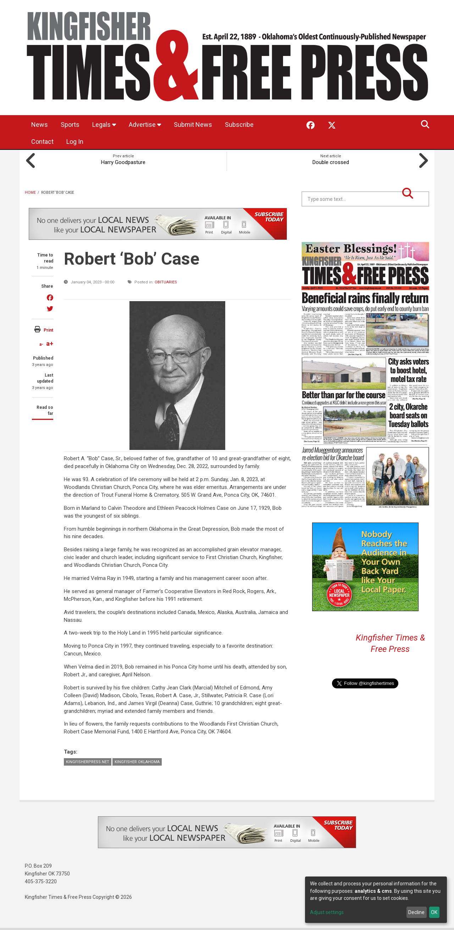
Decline (416, 912)
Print (48, 330)
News (39, 124)
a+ (49, 343)
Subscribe (239, 124)
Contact (42, 141)
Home (30, 193)
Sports (70, 124)
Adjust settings (327, 912)
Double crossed (330, 162)
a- (41, 344)
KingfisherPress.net (87, 762)
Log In (74, 141)
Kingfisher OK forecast (415, 224)
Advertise (145, 124)
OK (434, 912)
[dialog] (376, 900)
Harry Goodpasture (123, 162)
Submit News (193, 124)
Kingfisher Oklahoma (137, 762)
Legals (104, 124)
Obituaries (166, 282)
